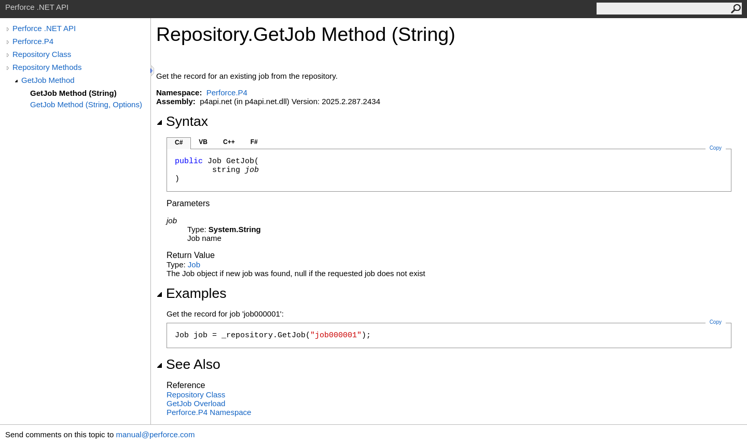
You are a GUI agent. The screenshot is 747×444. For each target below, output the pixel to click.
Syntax (182, 121)
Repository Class (41, 54)
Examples (191, 293)
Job (194, 264)
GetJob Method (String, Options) (86, 104)
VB (203, 142)
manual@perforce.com (155, 434)
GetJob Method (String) (73, 93)
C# (179, 142)
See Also (188, 364)
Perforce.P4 (32, 41)
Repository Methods (46, 67)
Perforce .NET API (44, 28)
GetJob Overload (196, 403)
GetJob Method (48, 80)
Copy (716, 322)
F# (254, 142)
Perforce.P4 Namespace (209, 412)
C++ (229, 142)
